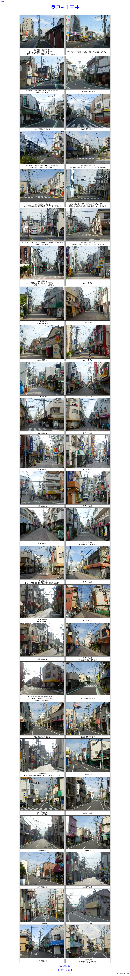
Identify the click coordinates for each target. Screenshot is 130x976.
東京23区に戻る (65, 966)
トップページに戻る (65, 970)
